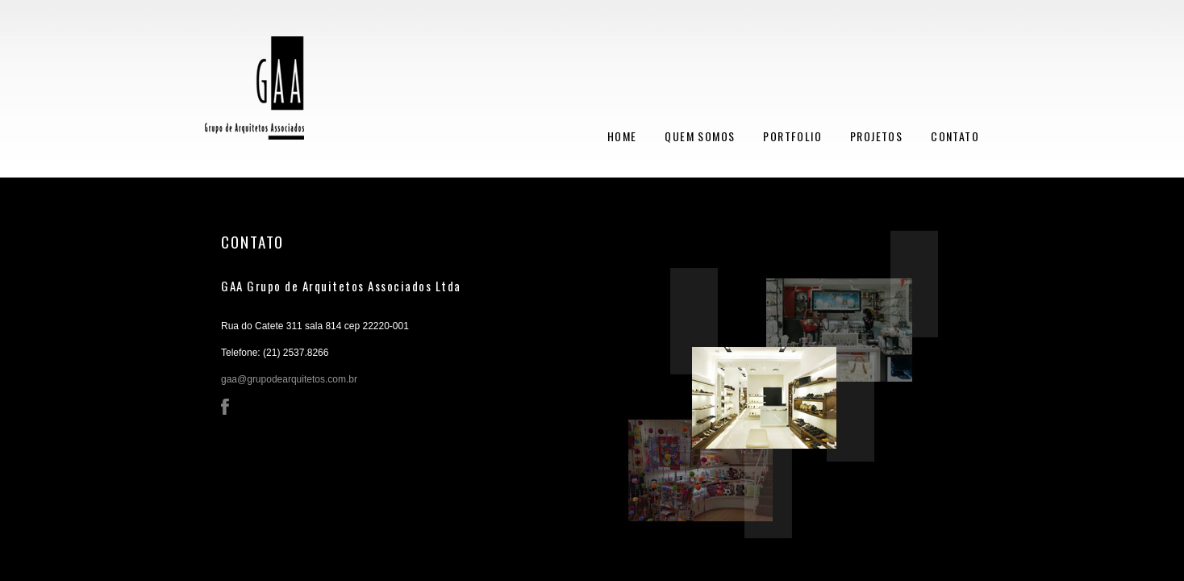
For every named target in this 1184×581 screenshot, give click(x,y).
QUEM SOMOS (700, 135)
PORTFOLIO (792, 135)
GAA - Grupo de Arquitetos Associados (254, 96)
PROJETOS (876, 135)
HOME (622, 135)
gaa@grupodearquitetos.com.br (289, 379)
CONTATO (955, 135)
